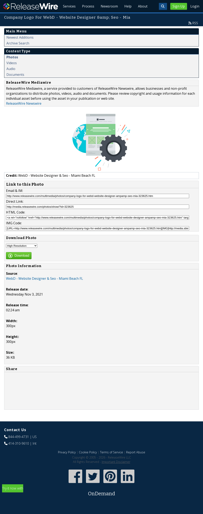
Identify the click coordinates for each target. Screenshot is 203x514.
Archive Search (17, 52)
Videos (11, 72)
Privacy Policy (67, 462)
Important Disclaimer (116, 471)
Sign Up (179, 6)
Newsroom (108, 16)
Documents (15, 84)
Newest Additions (20, 47)
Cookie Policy (88, 462)
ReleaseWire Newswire (23, 113)
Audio (10, 78)
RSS (195, 32)
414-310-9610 (18, 453)
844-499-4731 (18, 446)
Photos (12, 66)
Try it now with (101, 501)
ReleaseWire (30, 6)
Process (87, 16)
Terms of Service (111, 462)
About (142, 16)
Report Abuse (135, 462)
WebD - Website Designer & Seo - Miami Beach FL (44, 288)
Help (127, 16)
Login (194, 6)
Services (68, 16)
